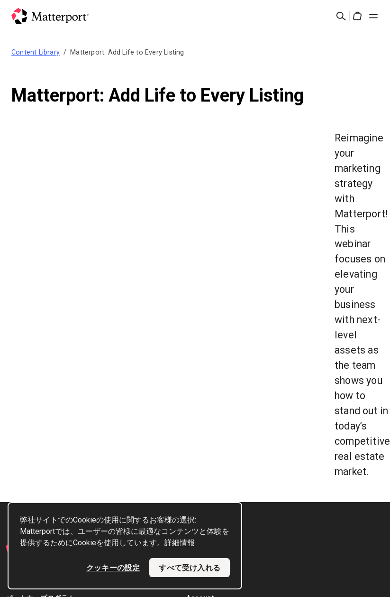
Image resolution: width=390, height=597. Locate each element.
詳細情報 (179, 542)
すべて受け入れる (189, 567)
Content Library (35, 52)
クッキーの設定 (113, 567)
